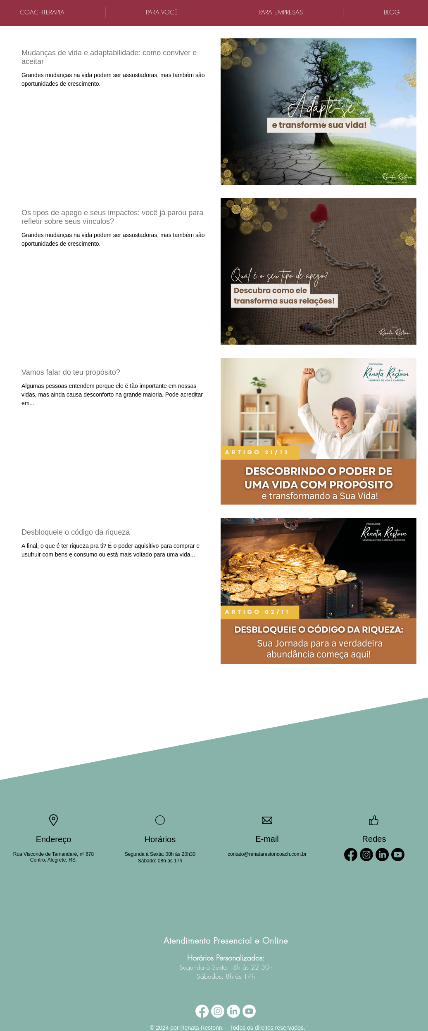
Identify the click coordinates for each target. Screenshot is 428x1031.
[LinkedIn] (382, 854)
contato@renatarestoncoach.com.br (267, 854)
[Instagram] (366, 854)
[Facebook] (350, 854)
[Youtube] (397, 854)
